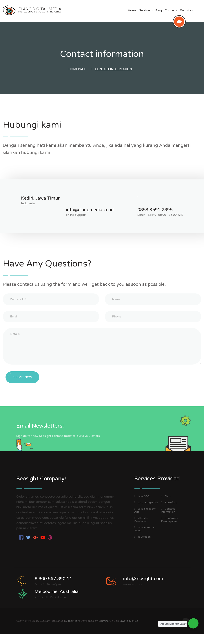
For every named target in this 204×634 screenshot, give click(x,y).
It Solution (142, 536)
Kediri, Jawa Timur (40, 198)
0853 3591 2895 (155, 209)
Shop (166, 496)
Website (186, 10)
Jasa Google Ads (146, 502)
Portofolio (169, 502)
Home (132, 10)
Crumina (104, 620)
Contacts (171, 10)
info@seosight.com (143, 578)
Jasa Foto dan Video (144, 529)
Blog (158, 10)
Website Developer (141, 520)
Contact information (168, 510)
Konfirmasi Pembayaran (169, 520)
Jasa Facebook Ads (145, 510)
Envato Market (129, 620)
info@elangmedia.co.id (90, 209)
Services (145, 10)
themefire (74, 620)
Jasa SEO (142, 496)
